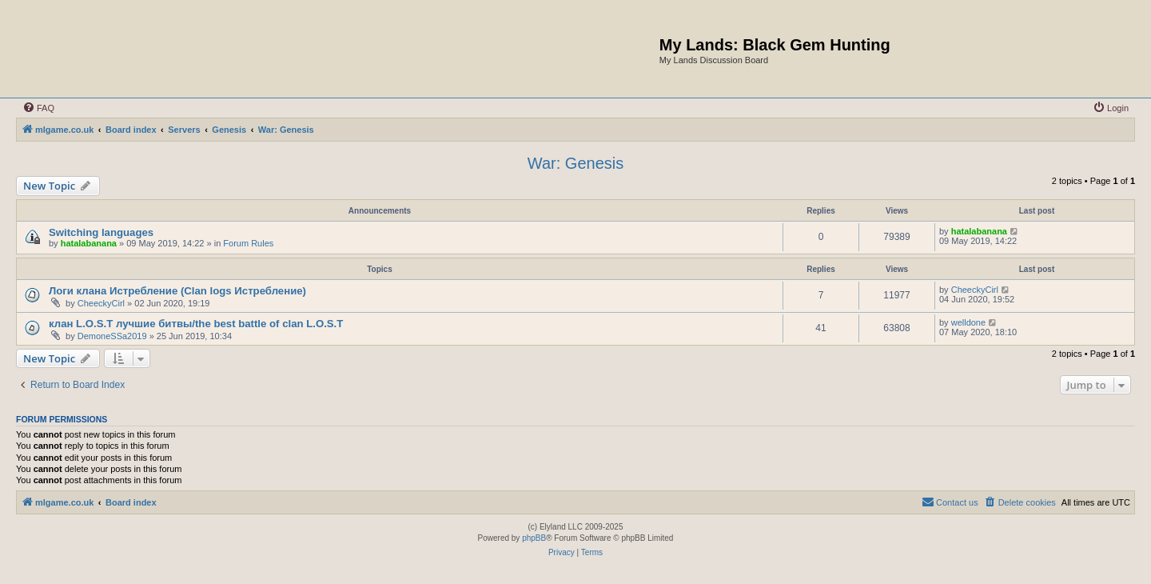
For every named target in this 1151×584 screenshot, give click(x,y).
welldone (968, 322)
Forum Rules (248, 243)
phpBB (534, 538)
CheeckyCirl (101, 303)
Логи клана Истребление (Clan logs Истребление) (177, 291)
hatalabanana (89, 243)
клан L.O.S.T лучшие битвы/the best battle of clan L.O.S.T (196, 324)
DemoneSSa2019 (112, 336)
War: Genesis (575, 163)
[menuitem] (38, 108)
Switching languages (101, 232)
